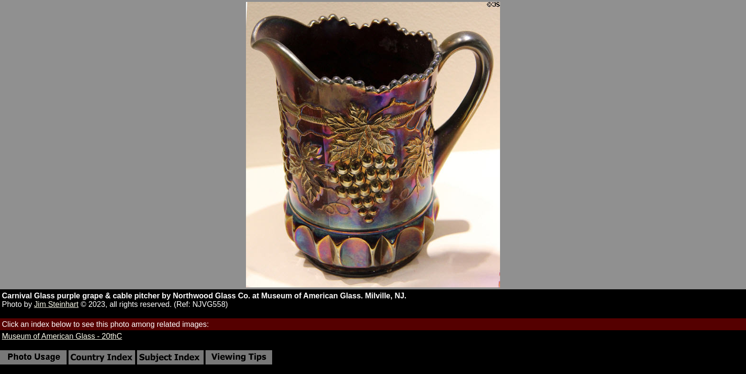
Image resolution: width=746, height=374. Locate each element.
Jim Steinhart (56, 304)
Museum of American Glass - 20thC (62, 336)
